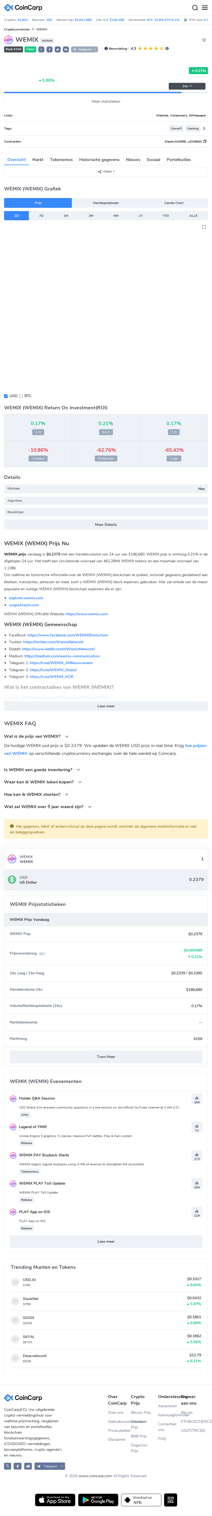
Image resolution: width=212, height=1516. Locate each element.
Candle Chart (173, 203)
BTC (28, 395)
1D (16, 216)
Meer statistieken (106, 101)
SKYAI (28, 1336)
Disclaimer (116, 1439)
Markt (38, 159)
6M (116, 216)
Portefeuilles (179, 159)
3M (91, 216)
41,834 (22, 20)
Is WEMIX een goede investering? (42, 770)
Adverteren (167, 1406)
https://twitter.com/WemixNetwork (53, 642)
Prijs (38, 203)
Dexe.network (35, 1355)
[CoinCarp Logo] (24, 7)
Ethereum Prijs (139, 1424)
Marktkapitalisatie (106, 203)
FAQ (162, 1438)
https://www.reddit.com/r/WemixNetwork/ (58, 649)
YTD (166, 216)
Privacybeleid (119, 1430)
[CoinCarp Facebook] (17, 1466)
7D (41, 216)
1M (66, 216)
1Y (141, 216)
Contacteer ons (167, 1426)
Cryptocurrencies (17, 29)
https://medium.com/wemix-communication (62, 656)
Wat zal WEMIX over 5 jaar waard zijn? (48, 806)
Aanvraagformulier (169, 1415)
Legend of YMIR (28, 1126)
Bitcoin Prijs (141, 1412)
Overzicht (16, 159)
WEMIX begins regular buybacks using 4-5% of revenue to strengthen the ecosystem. (82, 1164)
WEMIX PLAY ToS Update (37, 1183)
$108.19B (117, 20)
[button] (50, 49)
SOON (28, 1317)
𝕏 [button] (41, 50)
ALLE (193, 216)
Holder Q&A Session (32, 1098)
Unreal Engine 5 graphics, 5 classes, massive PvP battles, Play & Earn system (75, 1136)
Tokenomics (61, 159)
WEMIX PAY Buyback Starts (39, 1155)
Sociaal (153, 159)
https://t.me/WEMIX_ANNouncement (61, 663)
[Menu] (204, 8)
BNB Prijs (139, 1436)
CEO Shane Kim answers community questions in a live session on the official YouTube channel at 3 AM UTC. (99, 1107)
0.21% (198, 70)
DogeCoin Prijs (139, 1448)
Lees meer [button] (106, 706)
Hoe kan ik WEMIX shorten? (36, 794)
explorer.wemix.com (26, 598)
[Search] (195, 8)
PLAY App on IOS (30, 1211)
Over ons (116, 1412)
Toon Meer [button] (106, 1056)
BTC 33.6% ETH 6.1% (163, 20)
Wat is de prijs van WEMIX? (36, 736)
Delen (104, 171)
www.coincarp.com (95, 1476)
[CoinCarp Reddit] (28, 1466)
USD (13, 395)
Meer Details (106, 524)
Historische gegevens (99, 159)
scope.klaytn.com (24, 605)
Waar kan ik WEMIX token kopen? (43, 782)
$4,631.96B (83, 20)
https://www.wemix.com (87, 614)
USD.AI (29, 1279)
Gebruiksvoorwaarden (119, 1421)
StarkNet (30, 1298)
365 (49, 20)
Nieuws (133, 159)
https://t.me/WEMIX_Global (53, 670)
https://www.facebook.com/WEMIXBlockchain (67, 635)
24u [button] (187, 86)
